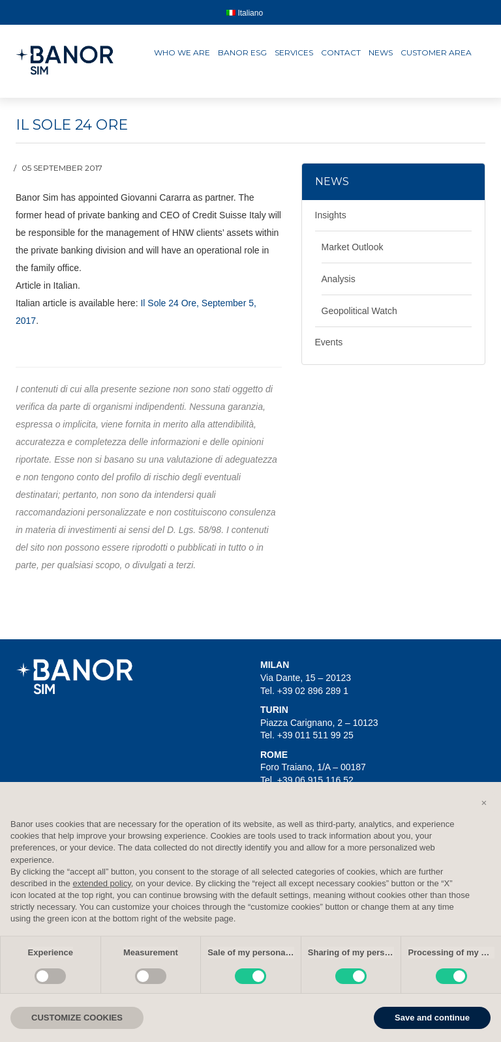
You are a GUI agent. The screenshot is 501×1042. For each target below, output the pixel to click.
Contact (341, 52)
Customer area (436, 52)
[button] (484, 802)
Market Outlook (353, 247)
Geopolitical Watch (359, 311)
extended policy (101, 883)
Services (294, 52)
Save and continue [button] (432, 1017)
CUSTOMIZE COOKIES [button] (77, 1017)
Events (329, 342)
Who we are (182, 52)
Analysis (339, 279)
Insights (330, 215)
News (381, 52)
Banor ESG (242, 52)
